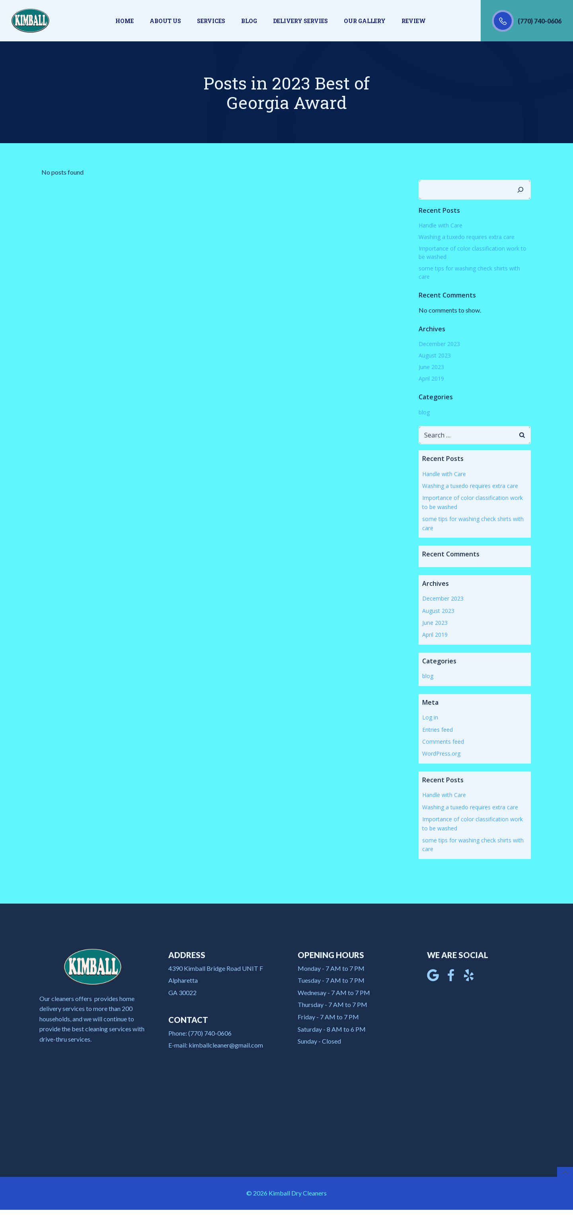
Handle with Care (440, 225)
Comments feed (443, 741)
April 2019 (431, 378)
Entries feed (437, 729)
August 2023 (434, 355)
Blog (249, 21)
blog (423, 412)
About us (165, 21)
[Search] (521, 189)
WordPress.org (441, 753)
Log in (430, 717)
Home (124, 21)
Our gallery (365, 21)
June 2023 (431, 366)
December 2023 (439, 343)
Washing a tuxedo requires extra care (466, 236)
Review (413, 21)
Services (211, 21)
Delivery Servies (300, 21)
